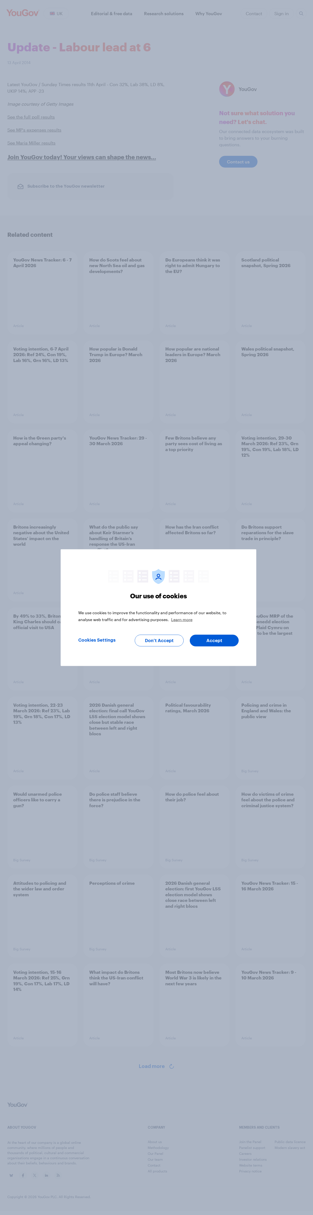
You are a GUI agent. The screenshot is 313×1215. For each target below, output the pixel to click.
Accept (214, 640)
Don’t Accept (159, 640)
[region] (158, 607)
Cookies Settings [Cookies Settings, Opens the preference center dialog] (97, 640)
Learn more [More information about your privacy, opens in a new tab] (181, 619)
